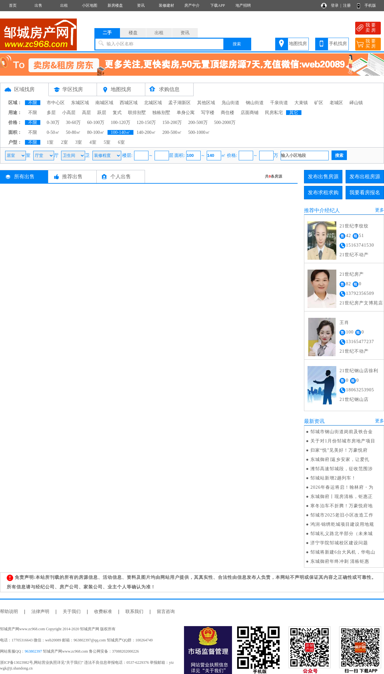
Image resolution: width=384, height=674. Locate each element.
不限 (32, 102)
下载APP (217, 5)
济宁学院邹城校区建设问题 (339, 542)
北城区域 (153, 102)
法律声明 (40, 611)
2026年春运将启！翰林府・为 (341, 487)
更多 (379, 210)
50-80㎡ (73, 132)
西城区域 (129, 102)
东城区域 (80, 102)
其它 (293, 112)
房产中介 (192, 5)
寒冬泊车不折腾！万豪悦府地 (341, 505)
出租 (64, 5)
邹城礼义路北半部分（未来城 (341, 533)
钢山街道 (255, 102)
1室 (50, 142)
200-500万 (198, 122)
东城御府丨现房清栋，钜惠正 (341, 496)
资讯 (141, 5)
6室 (121, 142)
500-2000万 (225, 122)
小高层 (69, 112)
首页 (13, 5)
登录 (335, 5)
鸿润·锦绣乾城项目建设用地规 (342, 524)
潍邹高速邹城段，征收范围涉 (341, 468)
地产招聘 (243, 5)
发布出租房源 (364, 176)
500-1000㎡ (199, 132)
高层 (86, 112)
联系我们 (134, 611)
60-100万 (95, 122)
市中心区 (56, 102)
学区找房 (72, 89)
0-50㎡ (53, 132)
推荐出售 (72, 176)
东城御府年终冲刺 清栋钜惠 (340, 561)
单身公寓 (186, 112)
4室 (93, 142)
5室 (107, 142)
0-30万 (53, 122)
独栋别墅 (161, 112)
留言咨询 (166, 611)
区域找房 (24, 89)
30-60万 (73, 122)
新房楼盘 (115, 5)
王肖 (344, 322)
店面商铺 (250, 112)
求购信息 (169, 89)
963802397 (33, 651)
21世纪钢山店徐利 (359, 370)
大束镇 (301, 102)
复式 (117, 112)
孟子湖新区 (179, 102)
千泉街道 (279, 102)
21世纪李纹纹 (354, 226)
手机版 (370, 5)
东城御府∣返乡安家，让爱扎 (340, 459)
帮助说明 (9, 611)
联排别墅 (137, 112)
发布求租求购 (323, 192)
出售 (38, 5)
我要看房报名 (364, 192)
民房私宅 (274, 112)
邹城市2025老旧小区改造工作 (341, 515)
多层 (51, 112)
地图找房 (298, 43)
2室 (64, 142)
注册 (347, 5)
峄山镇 (356, 102)
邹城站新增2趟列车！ (333, 478)
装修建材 (166, 5)
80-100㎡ (95, 132)
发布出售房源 (323, 176)
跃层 (101, 112)
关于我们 (72, 611)
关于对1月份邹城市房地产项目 (342, 441)
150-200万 (172, 122)
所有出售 (24, 176)
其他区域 (206, 102)
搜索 (237, 44)
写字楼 (207, 112)
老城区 (336, 102)
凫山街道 (230, 102)
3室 (78, 142)
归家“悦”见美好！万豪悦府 (339, 450)
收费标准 (103, 611)
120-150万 (146, 122)
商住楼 (227, 112)
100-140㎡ (120, 132)
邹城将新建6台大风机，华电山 (342, 552)
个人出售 (120, 176)
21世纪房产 (352, 274)
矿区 (318, 102)
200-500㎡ (172, 132)
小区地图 (89, 5)
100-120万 (120, 122)
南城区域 (104, 102)
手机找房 (338, 43)
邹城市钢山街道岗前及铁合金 (341, 431)
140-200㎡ (146, 132)
